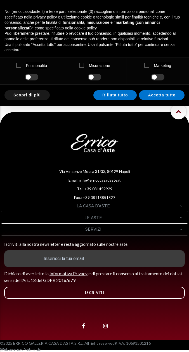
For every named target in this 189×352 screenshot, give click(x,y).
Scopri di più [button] (27, 95)
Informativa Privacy (68, 273)
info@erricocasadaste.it (100, 180)
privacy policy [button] (45, 17)
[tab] (94, 206)
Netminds (32, 349)
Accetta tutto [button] (162, 95)
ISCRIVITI (94, 292)
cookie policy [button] (85, 28)
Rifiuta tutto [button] (115, 95)
